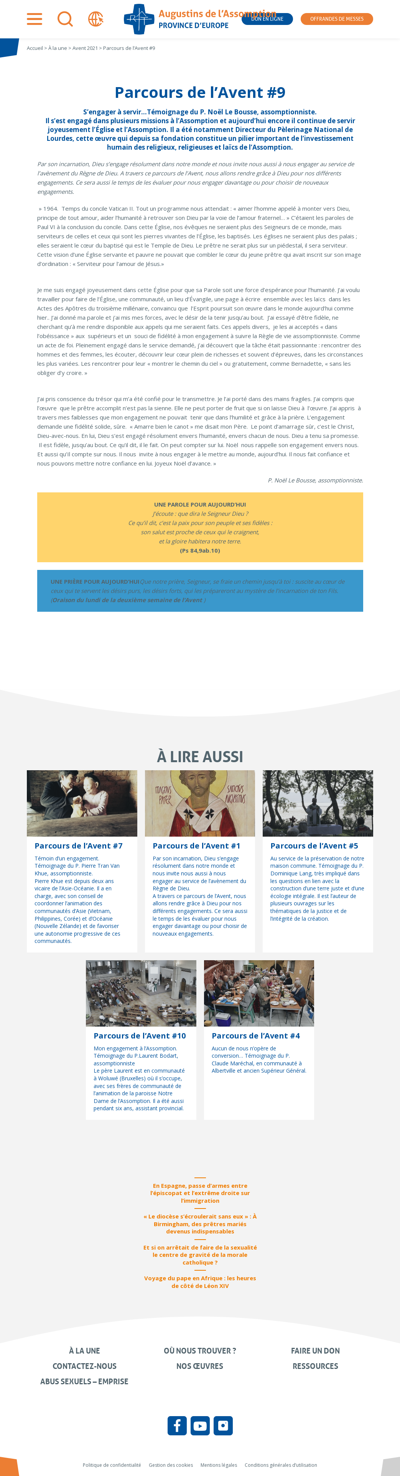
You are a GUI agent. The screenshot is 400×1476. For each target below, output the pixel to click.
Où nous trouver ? (200, 1350)
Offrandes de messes (337, 19)
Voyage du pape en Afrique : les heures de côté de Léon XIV (200, 1281)
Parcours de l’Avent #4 (256, 1035)
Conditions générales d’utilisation (281, 1465)
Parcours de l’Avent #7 (78, 845)
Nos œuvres (199, 1366)
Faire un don (315, 1350)
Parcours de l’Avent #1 (196, 845)
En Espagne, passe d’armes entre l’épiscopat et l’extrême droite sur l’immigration (200, 1193)
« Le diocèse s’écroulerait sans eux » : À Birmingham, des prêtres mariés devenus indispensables (200, 1223)
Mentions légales (219, 1465)
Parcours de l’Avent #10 (140, 1035)
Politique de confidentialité (112, 1465)
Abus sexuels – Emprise (84, 1381)
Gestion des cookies (171, 1465)
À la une (84, 1350)
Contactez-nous (85, 1366)
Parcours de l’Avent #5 (314, 845)
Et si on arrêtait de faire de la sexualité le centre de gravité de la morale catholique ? (200, 1254)
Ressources (315, 1366)
